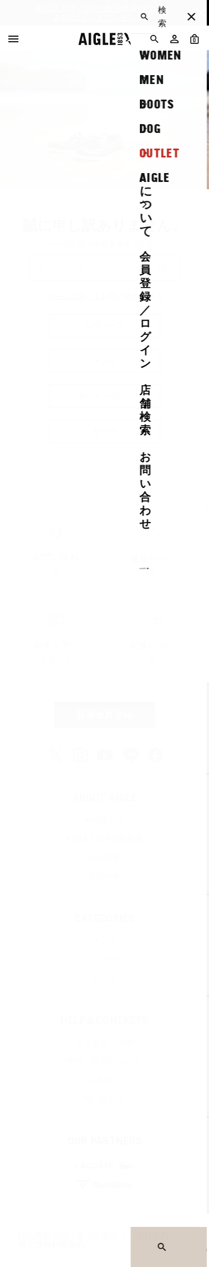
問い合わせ (104, 1099)
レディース (104, 959)
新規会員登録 (104, 714)
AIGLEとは (104, 819)
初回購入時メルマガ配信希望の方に (98, 8)
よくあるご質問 (104, 1042)
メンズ (104, 940)
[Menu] (13, 39)
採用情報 (104, 876)
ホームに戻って (73, 296)
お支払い (104, 1080)
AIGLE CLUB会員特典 (104, 838)
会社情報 (104, 857)
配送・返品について (104, 1061)
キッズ (104, 978)
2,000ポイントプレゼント (98, 17)
